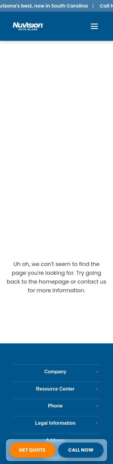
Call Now (80, 449)
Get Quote (32, 449)
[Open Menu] (94, 26)
